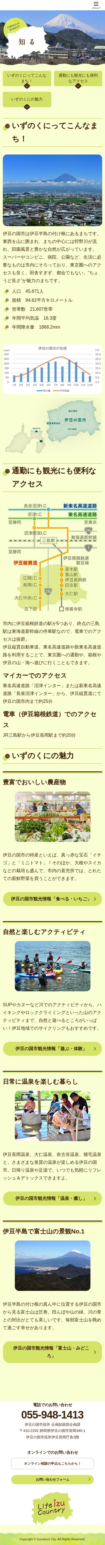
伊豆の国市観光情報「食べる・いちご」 (51, 898)
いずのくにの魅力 (27, 99)
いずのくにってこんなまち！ (26, 78)
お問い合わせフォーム (52, 1479)
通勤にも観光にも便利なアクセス (78, 78)
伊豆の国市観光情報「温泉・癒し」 (51, 1198)
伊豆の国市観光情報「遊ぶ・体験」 (51, 1048)
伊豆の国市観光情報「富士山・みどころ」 (51, 1352)
